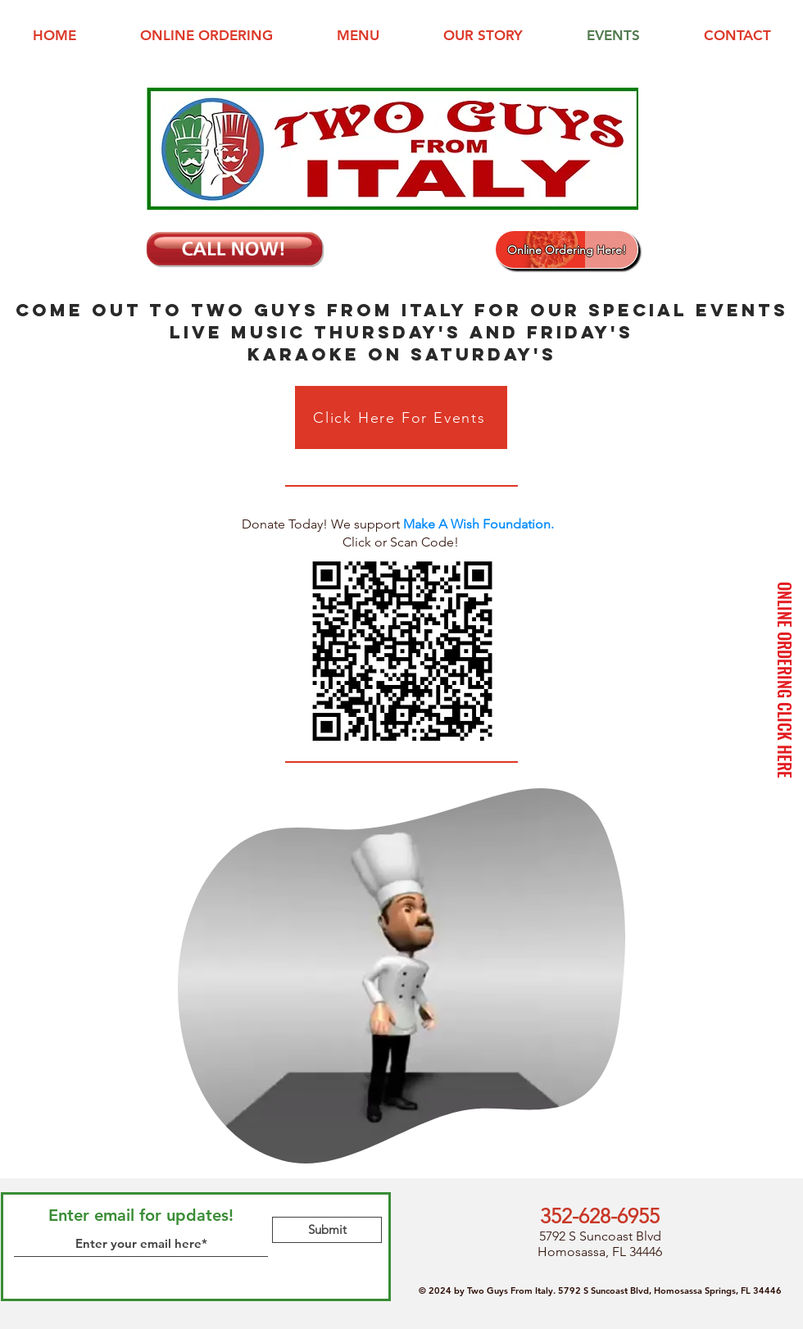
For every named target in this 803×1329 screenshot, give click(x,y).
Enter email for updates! (141, 1215)
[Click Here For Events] (401, 417)
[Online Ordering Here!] (566, 249)
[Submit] (327, 1230)
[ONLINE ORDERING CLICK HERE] (785, 680)
